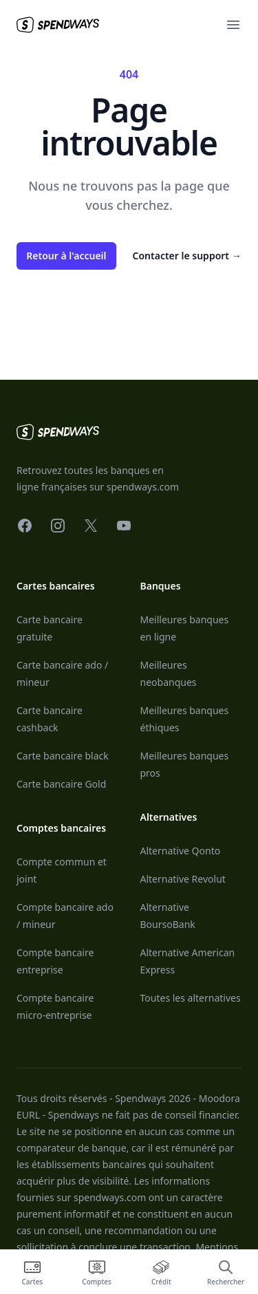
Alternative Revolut (183, 878)
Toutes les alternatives (190, 997)
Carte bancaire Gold (61, 783)
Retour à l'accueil (66, 255)
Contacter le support (187, 255)
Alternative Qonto (180, 850)
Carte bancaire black (63, 755)
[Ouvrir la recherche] (225, 1272)
